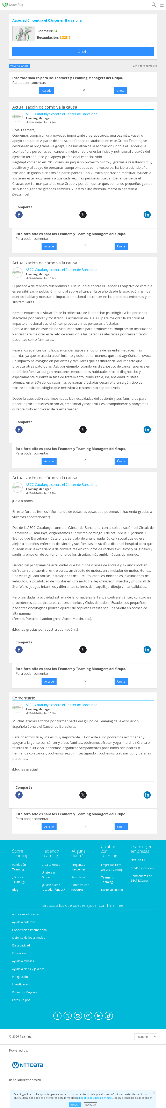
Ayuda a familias (23, 961)
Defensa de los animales (28, 937)
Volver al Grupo (19, 66)
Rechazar (90, 1104)
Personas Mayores (24, 992)
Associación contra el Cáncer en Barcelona (47, 20)
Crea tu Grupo (51, 865)
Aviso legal (78, 877)
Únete (83, 51)
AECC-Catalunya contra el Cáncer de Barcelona (61, 114)
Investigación (21, 984)
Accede (46, 91)
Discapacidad (21, 945)
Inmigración (20, 977)
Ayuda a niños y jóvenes (28, 969)
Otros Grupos (21, 1000)
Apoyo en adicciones (26, 914)
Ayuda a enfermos (24, 922)
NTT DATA (138, 860)
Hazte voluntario (112, 890)
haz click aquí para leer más (95, 1098)
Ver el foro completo (145, 66)
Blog (15, 889)
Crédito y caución (142, 868)
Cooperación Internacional (29, 930)
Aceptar (75, 1104)
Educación (19, 953)
